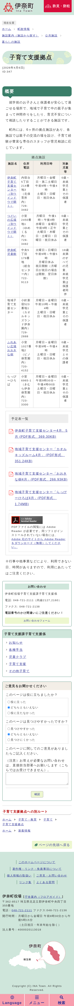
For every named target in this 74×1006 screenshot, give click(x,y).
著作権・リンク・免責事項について (37, 868)
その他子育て (19, 671)
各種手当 (16, 649)
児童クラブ (17, 657)
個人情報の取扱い (19, 875)
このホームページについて (37, 862)
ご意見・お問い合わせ (51, 875)
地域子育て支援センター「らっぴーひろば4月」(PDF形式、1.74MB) (38, 498)
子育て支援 (17, 664)
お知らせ (16, 642)
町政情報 (24, 29)
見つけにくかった (23, 739)
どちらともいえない (24, 707)
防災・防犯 (61, 6)
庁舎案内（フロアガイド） (43, 896)
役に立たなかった (23, 713)
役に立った (18, 701)
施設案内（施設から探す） (20, 35)
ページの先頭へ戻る (54, 845)
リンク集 (25, 882)
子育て (48, 819)
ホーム (6, 29)
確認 (37, 794)
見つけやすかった (23, 728)
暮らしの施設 (11, 41)
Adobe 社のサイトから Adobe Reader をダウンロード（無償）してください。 (38, 543)
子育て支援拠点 (13, 824)
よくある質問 (45, 882)
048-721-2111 (22, 910)
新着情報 (24, 830)
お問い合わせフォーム (37, 620)
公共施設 (51, 35)
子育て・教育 (27, 819)
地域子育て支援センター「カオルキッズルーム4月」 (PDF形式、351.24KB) (38, 455)
